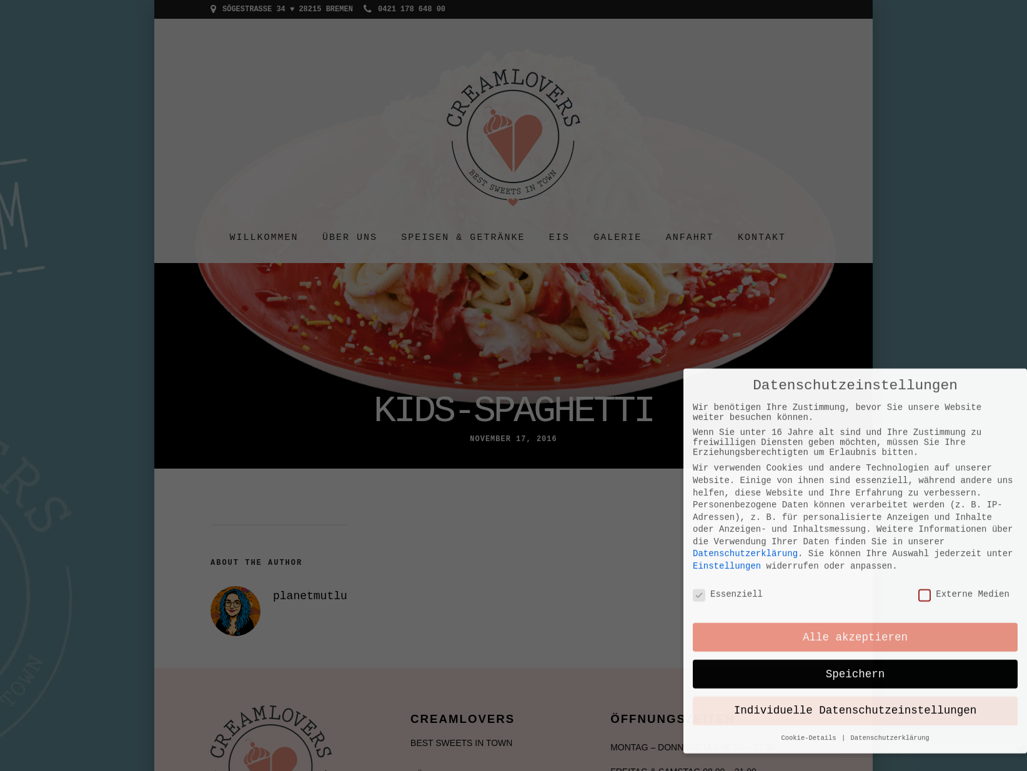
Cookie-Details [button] (810, 647)
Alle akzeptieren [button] (855, 546)
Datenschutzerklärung (745, 462)
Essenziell (728, 503)
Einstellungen (727, 474)
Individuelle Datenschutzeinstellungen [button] (855, 620)
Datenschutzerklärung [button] (890, 647)
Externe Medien (964, 503)
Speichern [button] (855, 583)
